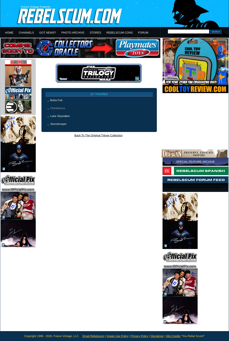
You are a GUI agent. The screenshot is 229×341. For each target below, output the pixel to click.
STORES (95, 32)
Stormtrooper (58, 124)
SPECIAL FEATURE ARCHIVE (195, 161)
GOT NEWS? (47, 32)
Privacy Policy (139, 336)
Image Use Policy (118, 336)
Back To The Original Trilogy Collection (98, 135)
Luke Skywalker (60, 116)
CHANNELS (26, 32)
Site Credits (173, 336)
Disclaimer (157, 336)
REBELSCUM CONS (119, 32)
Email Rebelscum (93, 336)
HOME (9, 32)
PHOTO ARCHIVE (72, 32)
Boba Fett (56, 100)
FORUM (143, 32)
